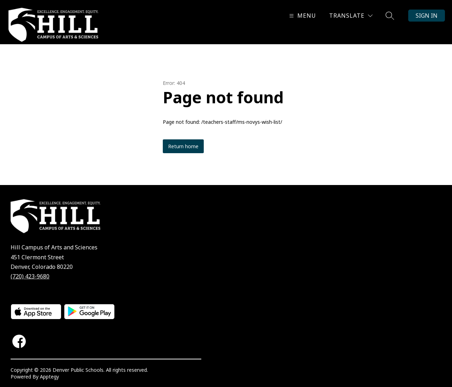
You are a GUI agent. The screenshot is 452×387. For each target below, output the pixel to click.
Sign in (427, 15)
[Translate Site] (350, 15)
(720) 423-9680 (30, 276)
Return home (183, 146)
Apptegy (49, 376)
